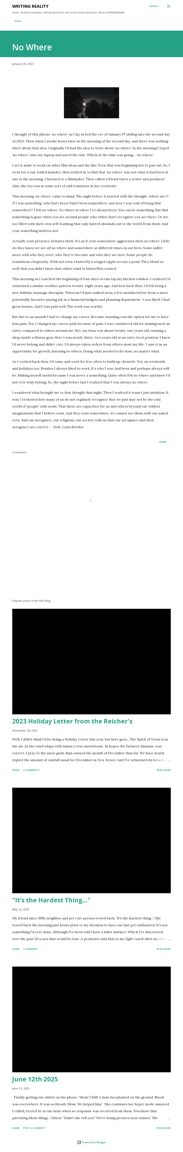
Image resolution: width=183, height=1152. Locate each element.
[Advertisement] (91, 569)
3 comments (31, 770)
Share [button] (163, 442)
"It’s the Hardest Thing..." (51, 900)
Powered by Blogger (91, 1142)
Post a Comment (34, 1128)
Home (17, 21)
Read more (164, 770)
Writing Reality (30, 6)
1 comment (30, 949)
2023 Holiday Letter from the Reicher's (72, 721)
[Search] (153, 6)
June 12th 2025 (35, 1079)
